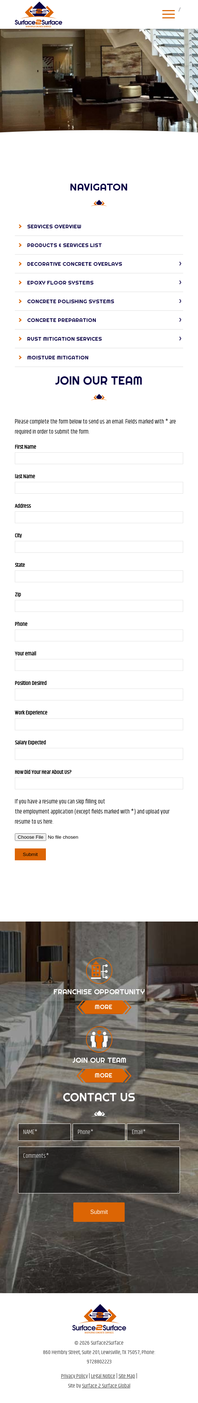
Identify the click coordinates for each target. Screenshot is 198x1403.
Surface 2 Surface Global (106, 1385)
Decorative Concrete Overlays (74, 263)
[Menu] (165, 14)
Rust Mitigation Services (64, 338)
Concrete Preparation (61, 320)
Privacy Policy (74, 1376)
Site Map (127, 1376)
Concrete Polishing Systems (70, 301)
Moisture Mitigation (58, 357)
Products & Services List (64, 245)
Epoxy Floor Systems (60, 282)
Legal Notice (103, 1376)
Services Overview (54, 226)
